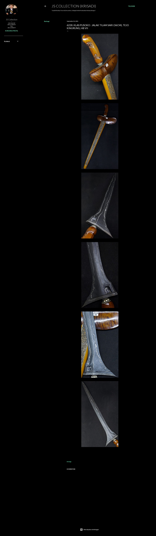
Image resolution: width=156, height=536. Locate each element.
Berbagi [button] (46, 21)
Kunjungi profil (11, 31)
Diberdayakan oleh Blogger (89, 529)
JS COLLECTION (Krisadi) (74, 6)
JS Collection (11, 19)
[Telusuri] (131, 6)
